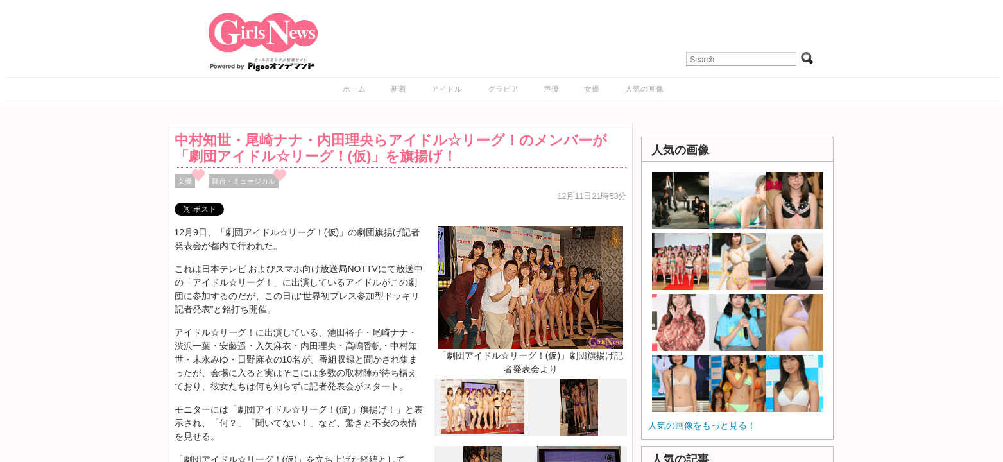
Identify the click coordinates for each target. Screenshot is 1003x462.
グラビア (503, 89)
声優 (551, 89)
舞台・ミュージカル (243, 181)
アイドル (446, 89)
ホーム (354, 89)
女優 (591, 89)
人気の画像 (644, 89)
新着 (398, 89)
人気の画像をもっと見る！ (702, 425)
